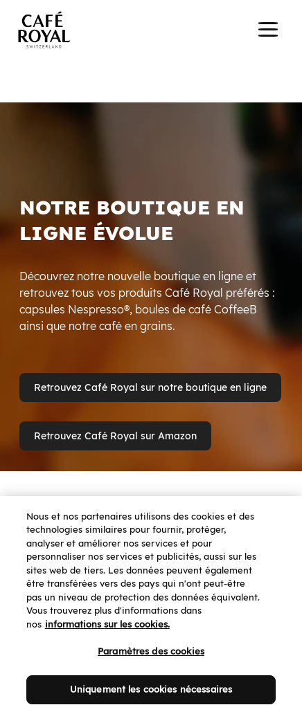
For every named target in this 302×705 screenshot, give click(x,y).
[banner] (151, 31)
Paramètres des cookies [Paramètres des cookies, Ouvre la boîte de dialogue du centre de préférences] (151, 657)
